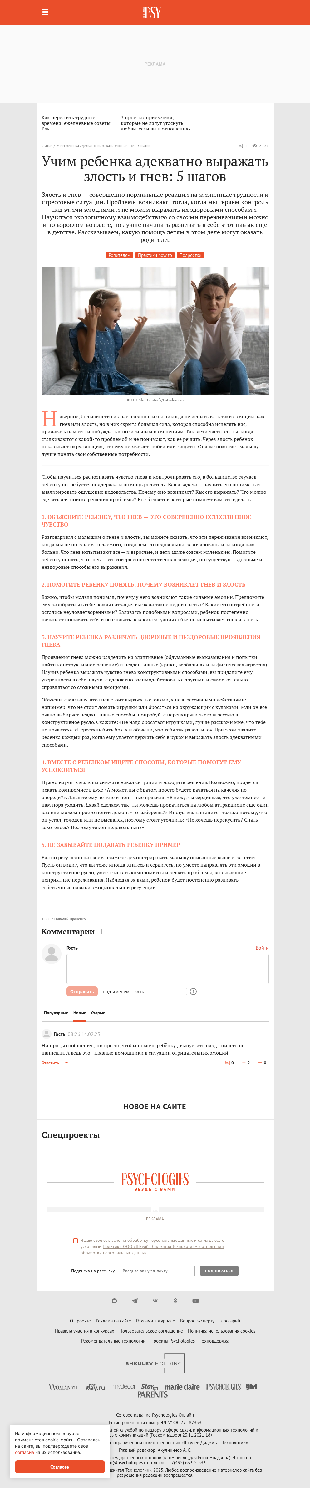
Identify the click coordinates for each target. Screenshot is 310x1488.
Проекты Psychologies (172, 1341)
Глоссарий (229, 1321)
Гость (59, 1034)
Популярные (56, 1013)
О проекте (80, 1321)
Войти (262, 948)
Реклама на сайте (113, 1321)
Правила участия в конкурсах (84, 1331)
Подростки (190, 255)
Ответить (50, 1063)
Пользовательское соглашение (151, 1331)
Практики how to (155, 255)
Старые (98, 1013)
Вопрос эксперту (197, 1321)
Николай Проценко (70, 918)
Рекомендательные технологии (113, 1341)
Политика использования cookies (221, 1331)
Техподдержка (214, 1341)
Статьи (47, 145)
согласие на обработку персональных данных (148, 1240)
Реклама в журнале (155, 1321)
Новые (79, 1013)
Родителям (119, 255)
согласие (24, 1452)
